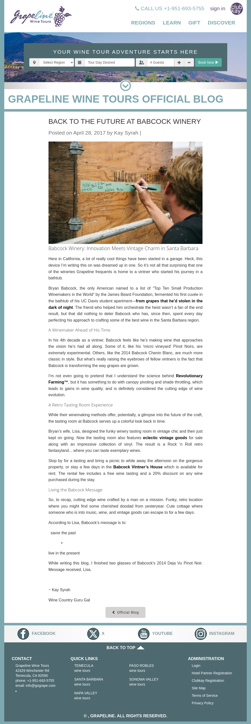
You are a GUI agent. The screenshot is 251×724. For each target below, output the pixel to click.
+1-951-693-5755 (40, 681)
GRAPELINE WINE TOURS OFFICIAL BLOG (116, 99)
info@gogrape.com (41, 686)
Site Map (199, 688)
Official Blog (125, 612)
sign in (217, 8)
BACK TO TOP (125, 647)
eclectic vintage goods (165, 438)
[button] (143, 22)
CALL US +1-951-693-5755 (169, 8)
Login (196, 666)
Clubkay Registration (208, 681)
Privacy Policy (203, 703)
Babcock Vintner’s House (137, 467)
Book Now (208, 62)
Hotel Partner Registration (212, 673)
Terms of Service (205, 696)
